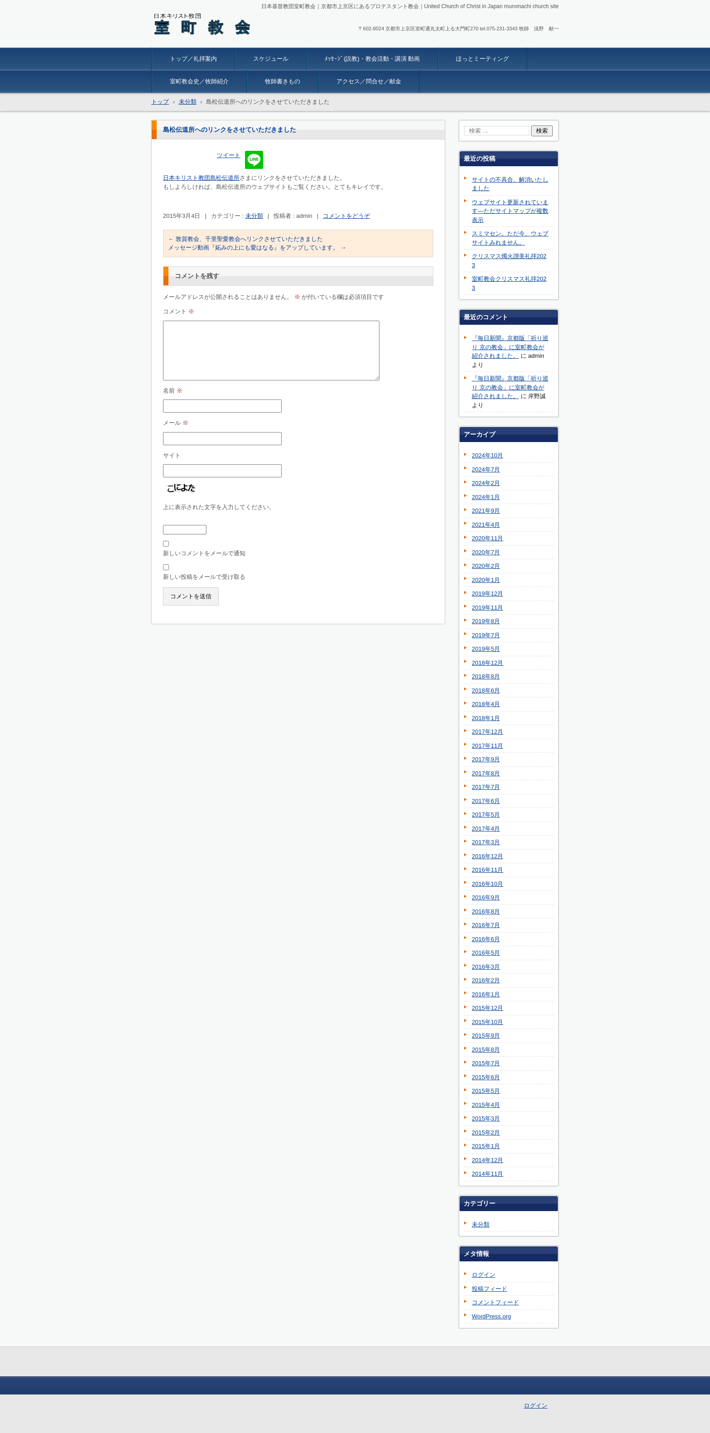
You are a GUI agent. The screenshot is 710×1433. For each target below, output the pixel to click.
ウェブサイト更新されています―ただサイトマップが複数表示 (510, 211)
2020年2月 (486, 566)
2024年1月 (486, 497)
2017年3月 (486, 842)
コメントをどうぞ (346, 215)
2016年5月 (486, 952)
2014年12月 (487, 1160)
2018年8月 (486, 676)
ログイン (483, 1274)
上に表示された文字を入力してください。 (219, 507)
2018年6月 (486, 690)
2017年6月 (486, 801)
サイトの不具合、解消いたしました (510, 184)
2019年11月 (487, 607)
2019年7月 (486, 635)
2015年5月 (486, 1090)
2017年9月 (486, 759)
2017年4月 (486, 828)
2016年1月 (486, 994)
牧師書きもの (282, 81)
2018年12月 (487, 662)
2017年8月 (486, 773)
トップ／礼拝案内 (193, 58)
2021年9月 (486, 510)
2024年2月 (486, 483)
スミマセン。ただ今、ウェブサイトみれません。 (510, 238)
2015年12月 (487, 1008)
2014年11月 (487, 1173)
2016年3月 (486, 966)
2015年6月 (486, 1077)
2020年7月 (486, 552)
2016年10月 (487, 883)
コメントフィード (495, 1302)
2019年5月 (486, 648)
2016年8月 (486, 911)
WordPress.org (491, 1316)
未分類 (254, 215)
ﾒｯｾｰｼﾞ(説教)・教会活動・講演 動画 (372, 58)
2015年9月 (486, 1035)
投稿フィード (489, 1288)
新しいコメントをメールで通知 (204, 553)
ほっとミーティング (482, 58)
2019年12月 (487, 593)
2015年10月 (487, 1022)
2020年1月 (486, 580)
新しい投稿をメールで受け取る (204, 576)
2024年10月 (487, 455)
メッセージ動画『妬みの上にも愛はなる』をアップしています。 (257, 247)
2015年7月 (486, 1063)
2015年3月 (486, 1118)
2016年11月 (487, 869)
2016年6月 (486, 939)
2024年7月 (486, 469)
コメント (178, 311)
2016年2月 (486, 980)
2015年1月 (486, 1146)
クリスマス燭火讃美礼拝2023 (509, 261)
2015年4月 (486, 1104)
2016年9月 (486, 897)
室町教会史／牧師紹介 (199, 81)
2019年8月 (486, 621)
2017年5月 (486, 814)
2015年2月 (486, 1132)
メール (175, 422)
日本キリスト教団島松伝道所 (201, 177)
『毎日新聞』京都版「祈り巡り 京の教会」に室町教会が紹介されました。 (510, 347)
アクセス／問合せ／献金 (368, 81)
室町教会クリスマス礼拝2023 (509, 283)
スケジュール (270, 58)
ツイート (228, 155)
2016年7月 (486, 925)
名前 (172, 390)
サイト (172, 455)
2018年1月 (486, 718)
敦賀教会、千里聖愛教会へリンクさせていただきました (245, 239)
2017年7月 (486, 787)
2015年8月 (486, 1049)
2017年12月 (487, 731)
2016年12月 (487, 856)
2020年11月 (487, 538)
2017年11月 (487, 745)
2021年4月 (486, 524)
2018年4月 (486, 704)
